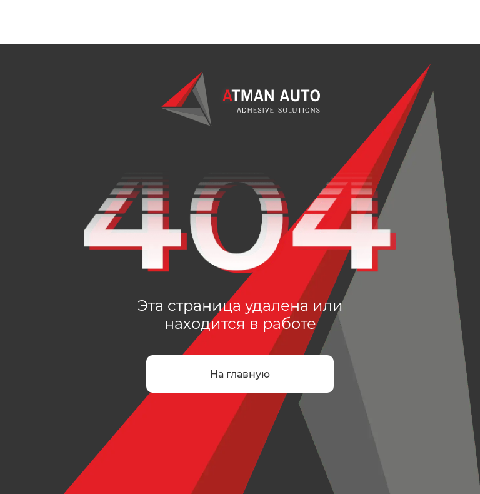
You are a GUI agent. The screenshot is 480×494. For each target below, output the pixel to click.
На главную (240, 374)
